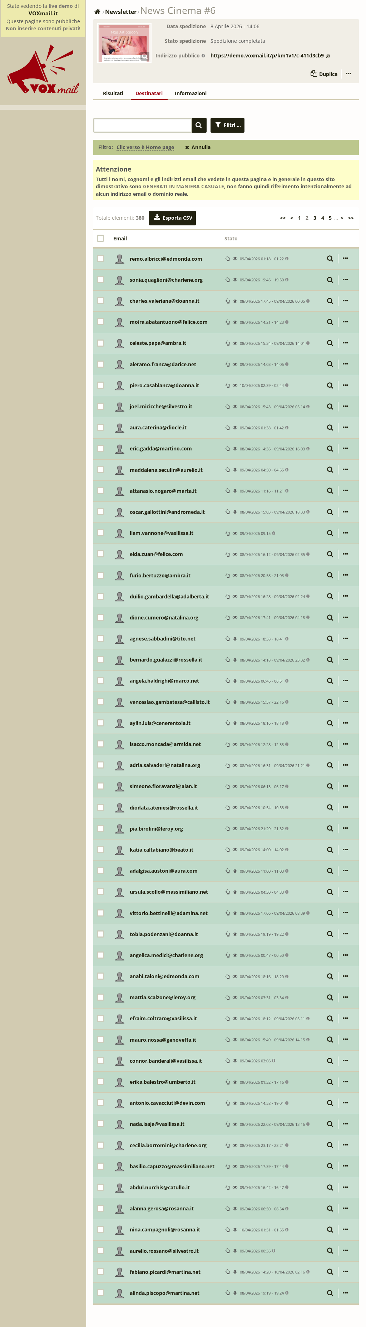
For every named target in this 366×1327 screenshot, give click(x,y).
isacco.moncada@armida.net (165, 744)
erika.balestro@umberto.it (163, 1081)
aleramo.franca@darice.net (163, 364)
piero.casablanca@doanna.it (164, 385)
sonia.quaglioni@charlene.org (166, 279)
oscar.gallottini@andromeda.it (167, 512)
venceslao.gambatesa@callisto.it (170, 702)
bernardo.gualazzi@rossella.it (166, 659)
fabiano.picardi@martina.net (165, 1272)
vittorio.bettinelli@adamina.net (169, 913)
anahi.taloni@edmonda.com (164, 976)
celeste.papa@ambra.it (158, 343)
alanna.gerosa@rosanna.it (162, 1208)
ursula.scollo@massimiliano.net (169, 891)
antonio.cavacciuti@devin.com (167, 1102)
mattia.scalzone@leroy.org (163, 997)
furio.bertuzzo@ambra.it (160, 575)
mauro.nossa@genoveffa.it (163, 1039)
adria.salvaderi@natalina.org (165, 765)
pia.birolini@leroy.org (156, 828)
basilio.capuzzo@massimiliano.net (172, 1166)
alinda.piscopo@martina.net (164, 1293)
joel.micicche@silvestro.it (161, 406)
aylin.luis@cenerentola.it (160, 723)
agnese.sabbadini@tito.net (163, 638)
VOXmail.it (43, 13)
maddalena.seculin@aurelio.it (166, 469)
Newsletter (121, 12)
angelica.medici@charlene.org (166, 955)
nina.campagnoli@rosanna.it (165, 1229)
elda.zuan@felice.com (156, 554)
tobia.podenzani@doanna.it (164, 934)
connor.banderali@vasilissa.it (166, 1060)
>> (351, 217)
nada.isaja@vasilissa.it (157, 1124)
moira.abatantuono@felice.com (169, 321)
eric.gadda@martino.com (161, 448)
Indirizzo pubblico (180, 55)
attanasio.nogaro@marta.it (163, 491)
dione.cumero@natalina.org (164, 617)
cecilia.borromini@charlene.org (168, 1145)
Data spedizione (186, 26)
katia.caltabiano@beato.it (161, 849)
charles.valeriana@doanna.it (164, 300)
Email (120, 238)
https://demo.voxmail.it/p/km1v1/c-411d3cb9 (270, 55)
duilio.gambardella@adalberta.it (169, 596)
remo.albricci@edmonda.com (166, 258)
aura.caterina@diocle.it (158, 427)
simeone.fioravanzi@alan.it (163, 786)
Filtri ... (227, 125)
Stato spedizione (185, 40)
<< (283, 217)
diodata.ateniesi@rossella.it (164, 807)
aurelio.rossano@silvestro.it (164, 1250)
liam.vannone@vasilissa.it (161, 533)
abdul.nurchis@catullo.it (160, 1187)
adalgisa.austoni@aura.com (164, 870)
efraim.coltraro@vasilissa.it (163, 1018)
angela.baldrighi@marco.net (164, 680)
